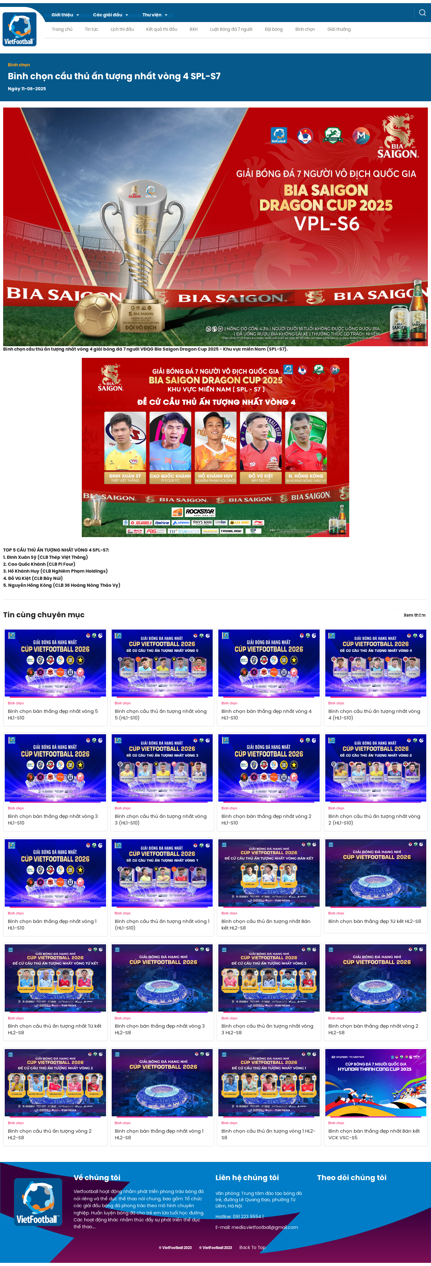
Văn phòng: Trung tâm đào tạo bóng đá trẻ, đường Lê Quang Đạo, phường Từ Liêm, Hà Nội (259, 1203)
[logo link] (19, 34)
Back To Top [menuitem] (252, 1251)
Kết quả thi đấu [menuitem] (161, 30)
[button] (66, 14)
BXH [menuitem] (194, 30)
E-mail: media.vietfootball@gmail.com (257, 1231)
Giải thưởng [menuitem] (339, 30)
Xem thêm (416, 614)
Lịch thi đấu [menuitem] (122, 30)
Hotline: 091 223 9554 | (240, 1220)
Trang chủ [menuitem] (62, 30)
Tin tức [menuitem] (91, 30)
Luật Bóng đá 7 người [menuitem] (231, 30)
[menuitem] (66, 14)
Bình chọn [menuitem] (305, 30)
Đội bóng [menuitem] (274, 30)
